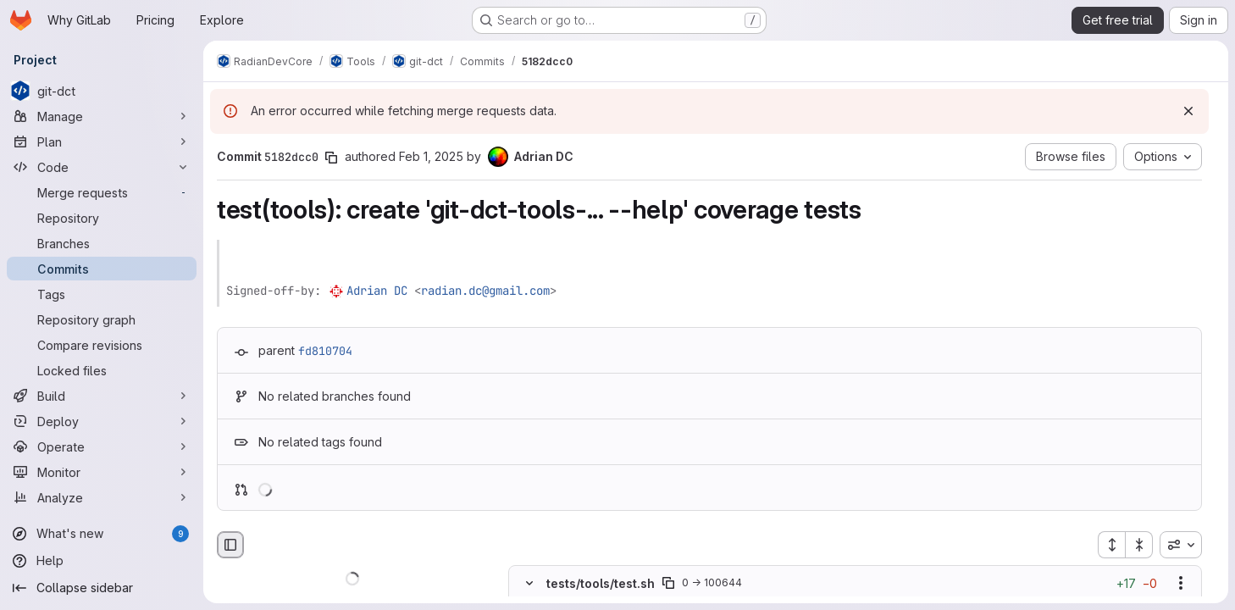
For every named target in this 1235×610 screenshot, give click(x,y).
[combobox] (1181, 544)
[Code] (102, 167)
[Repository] (102, 218)
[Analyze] (102, 497)
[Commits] (102, 268)
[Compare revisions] (102, 345)
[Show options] (1181, 584)
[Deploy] (102, 421)
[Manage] (102, 116)
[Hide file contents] (529, 584)
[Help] (102, 561)
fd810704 (325, 350)
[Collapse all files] (1139, 544)
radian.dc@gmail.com (485, 290)
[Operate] (102, 446)
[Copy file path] (668, 584)
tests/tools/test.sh (600, 583)
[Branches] (102, 243)
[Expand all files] (1111, 544)
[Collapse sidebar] (102, 588)
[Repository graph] (102, 319)
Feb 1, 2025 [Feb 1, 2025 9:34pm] (431, 156)
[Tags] (102, 294)
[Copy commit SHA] (331, 157)
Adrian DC (376, 290)
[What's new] (102, 534)
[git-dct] (102, 91)
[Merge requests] (102, 192)
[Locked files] (102, 370)
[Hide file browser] (230, 544)
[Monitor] (102, 472)
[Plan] (102, 141)
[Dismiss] (1188, 111)
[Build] (102, 396)
